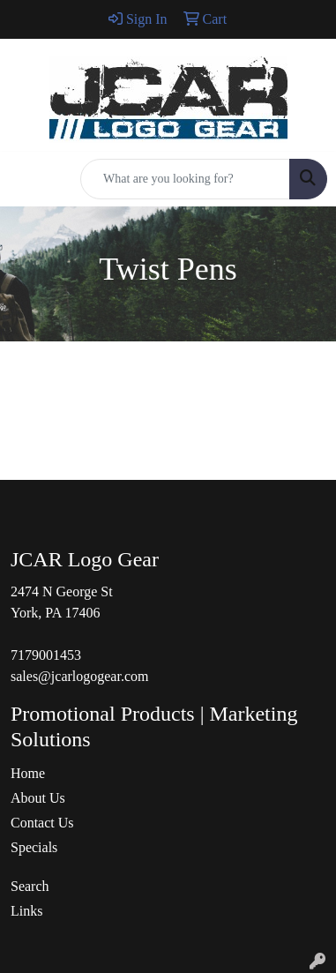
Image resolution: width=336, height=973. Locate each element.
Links (26, 910)
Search (30, 886)
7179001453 (46, 654)
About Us (38, 797)
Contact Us (42, 822)
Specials (34, 847)
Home (28, 773)
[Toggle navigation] (27, 179)
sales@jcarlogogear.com (79, 676)
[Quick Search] (185, 179)
